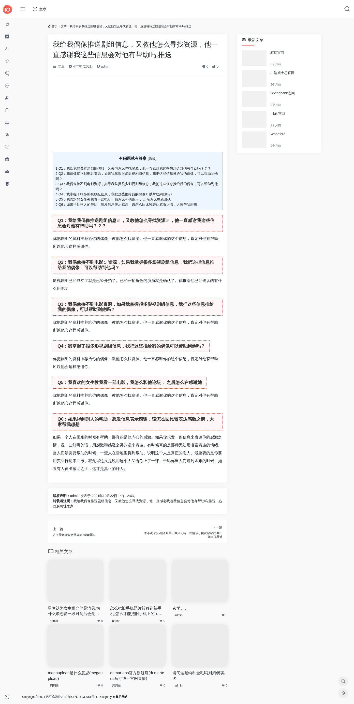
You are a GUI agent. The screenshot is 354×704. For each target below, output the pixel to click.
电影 (98, 262)
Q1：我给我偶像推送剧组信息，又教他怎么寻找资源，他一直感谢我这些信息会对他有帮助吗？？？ (133, 168)
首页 (55, 26)
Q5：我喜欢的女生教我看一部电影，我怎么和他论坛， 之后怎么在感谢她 (113, 199)
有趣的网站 (120, 697)
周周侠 (54, 685)
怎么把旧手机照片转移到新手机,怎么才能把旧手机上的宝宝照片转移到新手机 (136, 611)
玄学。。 (180, 608)
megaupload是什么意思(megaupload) (75, 676)
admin (103, 66)
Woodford (277, 134)
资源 (161, 220)
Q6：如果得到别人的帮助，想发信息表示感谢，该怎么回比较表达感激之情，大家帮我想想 (126, 204)
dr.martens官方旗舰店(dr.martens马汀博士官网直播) (137, 676)
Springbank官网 (282, 93)
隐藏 (151, 159)
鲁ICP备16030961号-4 (82, 697)
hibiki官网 (277, 114)
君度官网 (277, 52)
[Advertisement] (137, 115)
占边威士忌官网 (282, 73)
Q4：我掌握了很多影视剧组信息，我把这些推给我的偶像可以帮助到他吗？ (114, 194)
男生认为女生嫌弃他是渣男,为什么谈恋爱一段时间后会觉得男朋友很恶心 (74, 611)
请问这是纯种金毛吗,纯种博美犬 (199, 676)
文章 (64, 26)
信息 (112, 220)
